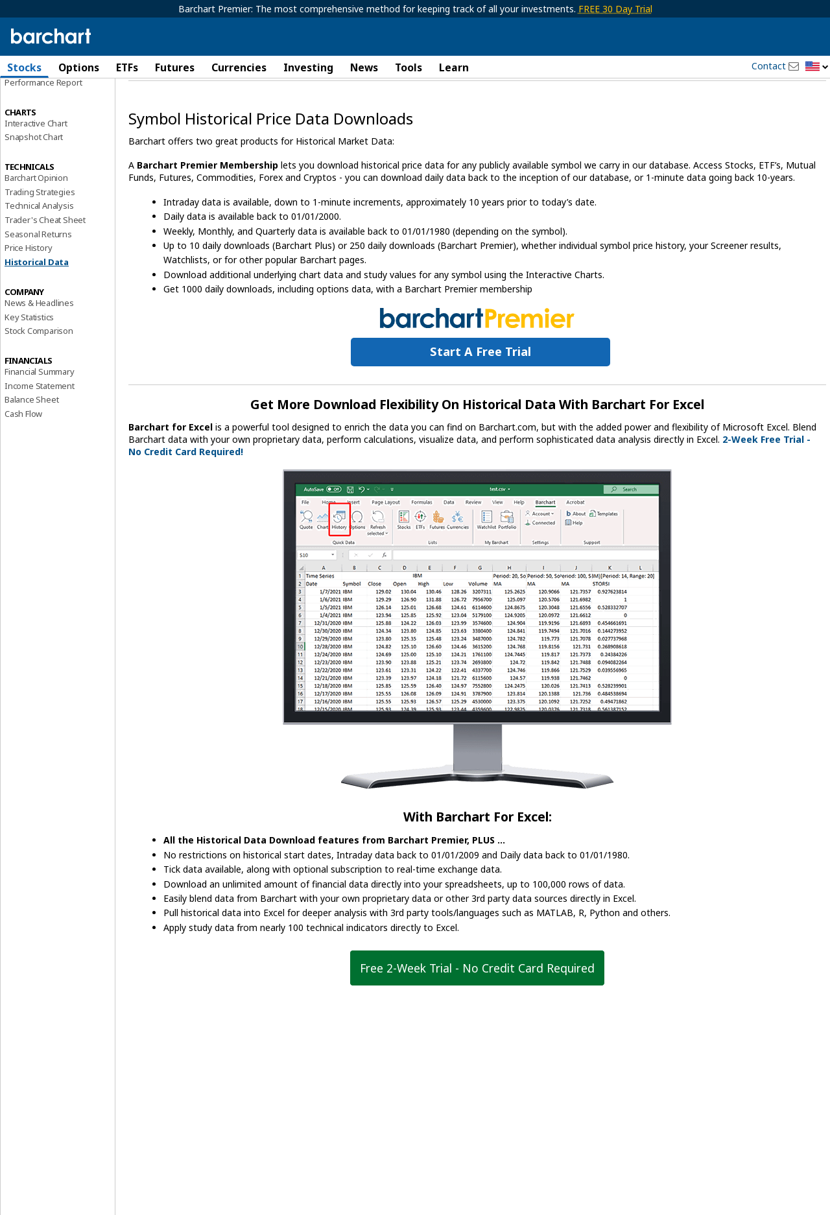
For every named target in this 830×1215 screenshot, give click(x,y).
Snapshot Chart (34, 170)
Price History (28, 281)
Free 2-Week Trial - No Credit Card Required (477, 1001)
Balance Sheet (31, 433)
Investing (308, 67)
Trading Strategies (40, 225)
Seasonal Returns (38, 268)
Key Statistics (29, 350)
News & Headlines (39, 336)
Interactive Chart (36, 156)
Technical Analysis (39, 239)
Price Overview (33, 102)
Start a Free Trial (480, 385)
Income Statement (40, 419)
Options (78, 67)
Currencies (239, 67)
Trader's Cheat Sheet (45, 253)
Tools (408, 67)
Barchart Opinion (36, 211)
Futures (175, 67)
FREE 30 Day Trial (615, 9)
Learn (454, 67)
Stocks (24, 67)
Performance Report (43, 116)
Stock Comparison (39, 364)
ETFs (127, 67)
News (364, 67)
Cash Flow (23, 447)
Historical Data (37, 295)
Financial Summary (40, 405)
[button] (817, 67)
